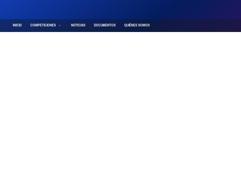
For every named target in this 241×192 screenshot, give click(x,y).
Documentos (105, 25)
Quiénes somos (137, 25)
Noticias (78, 25)
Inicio (17, 25)
